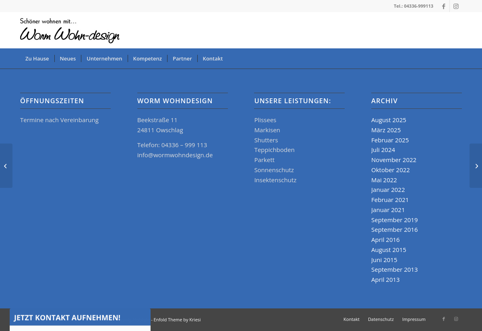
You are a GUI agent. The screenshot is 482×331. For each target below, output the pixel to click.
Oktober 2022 (390, 170)
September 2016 (394, 229)
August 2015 (388, 250)
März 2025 (386, 130)
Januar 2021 (388, 210)
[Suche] (456, 58)
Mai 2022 (384, 180)
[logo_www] (71, 30)
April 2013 (385, 279)
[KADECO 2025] (476, 166)
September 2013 (394, 269)
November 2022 (393, 160)
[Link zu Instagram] (456, 6)
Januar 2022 (388, 189)
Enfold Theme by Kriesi (177, 319)
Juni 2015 (384, 260)
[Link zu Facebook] (443, 6)
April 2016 (385, 239)
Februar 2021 (390, 200)
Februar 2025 (390, 140)
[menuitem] (37, 58)
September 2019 (394, 220)
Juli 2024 (383, 150)
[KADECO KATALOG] (6, 166)
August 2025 (388, 120)
